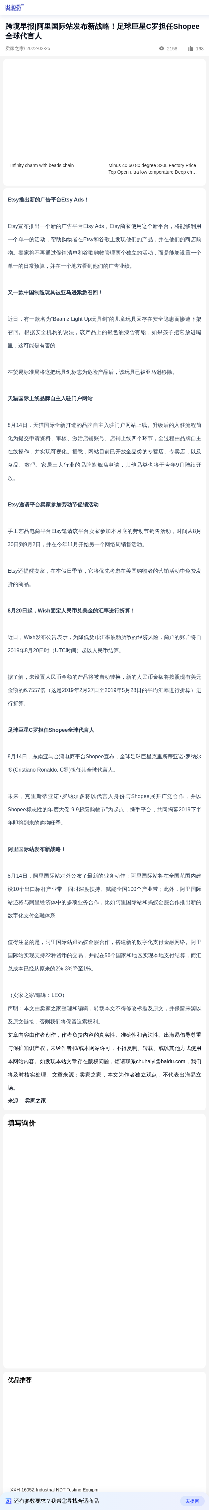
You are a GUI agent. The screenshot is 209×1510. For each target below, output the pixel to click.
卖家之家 (35, 1100)
